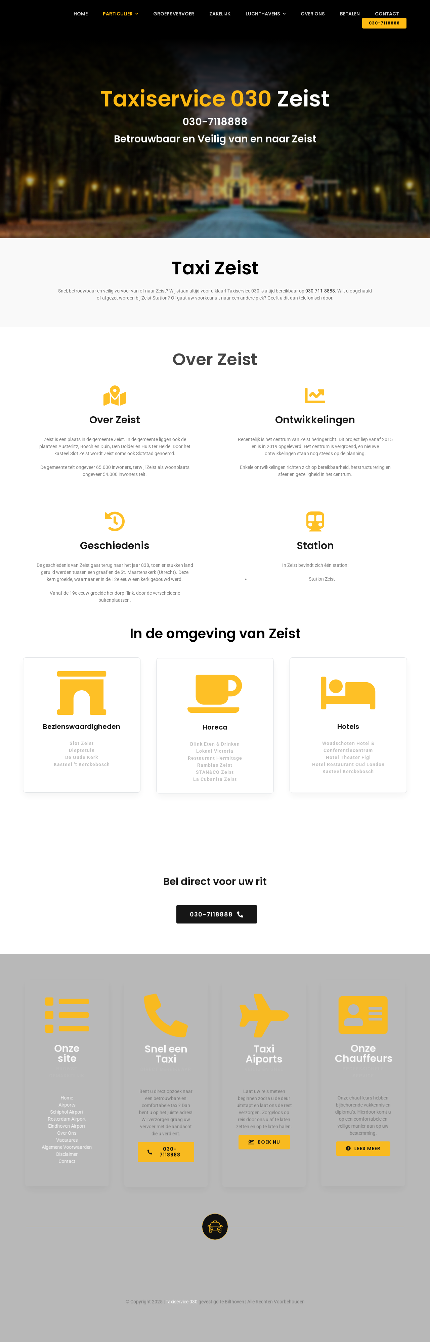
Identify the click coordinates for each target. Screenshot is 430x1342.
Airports (63, 1105)
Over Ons (63, 1133)
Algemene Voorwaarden (63, 1147)
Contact (63, 1161)
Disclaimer (63, 1154)
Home (63, 1098)
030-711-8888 (320, 290)
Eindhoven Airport (63, 1126)
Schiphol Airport (63, 1112)
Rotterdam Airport (63, 1119)
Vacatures (63, 1140)
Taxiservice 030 (182, 1305)
